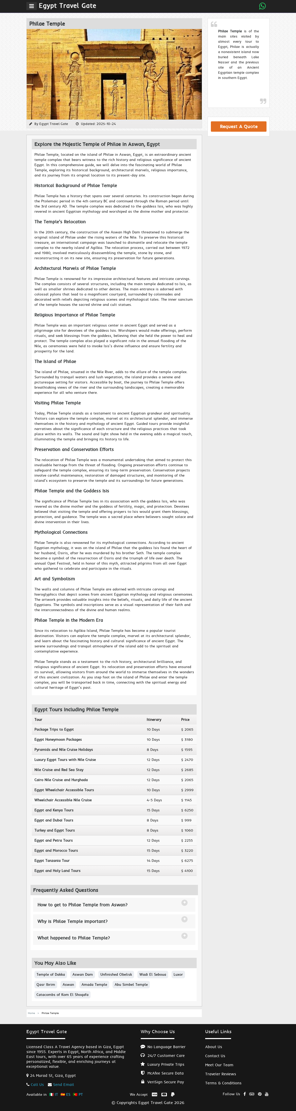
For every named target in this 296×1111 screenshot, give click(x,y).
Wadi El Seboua (152, 974)
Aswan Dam (82, 974)
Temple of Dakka (50, 974)
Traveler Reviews (220, 1073)
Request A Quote (238, 126)
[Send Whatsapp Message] (262, 6)
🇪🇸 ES (65, 1094)
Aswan (68, 984)
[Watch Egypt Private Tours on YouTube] (267, 1093)
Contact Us (215, 1055)
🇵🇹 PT (78, 1094)
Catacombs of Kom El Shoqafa (62, 994)
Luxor (178, 974)
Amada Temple (94, 984)
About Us (213, 1046)
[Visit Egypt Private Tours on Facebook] (244, 1093)
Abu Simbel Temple (131, 984)
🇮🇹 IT (53, 1094)
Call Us (37, 1084)
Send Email (63, 1084)
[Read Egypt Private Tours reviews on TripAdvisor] (252, 1093)
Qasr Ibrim (45, 984)
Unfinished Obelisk (116, 974)
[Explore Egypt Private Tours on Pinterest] (260, 1093)
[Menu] (31, 6)
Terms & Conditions (223, 1082)
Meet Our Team (219, 1064)
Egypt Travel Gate (53, 124)
